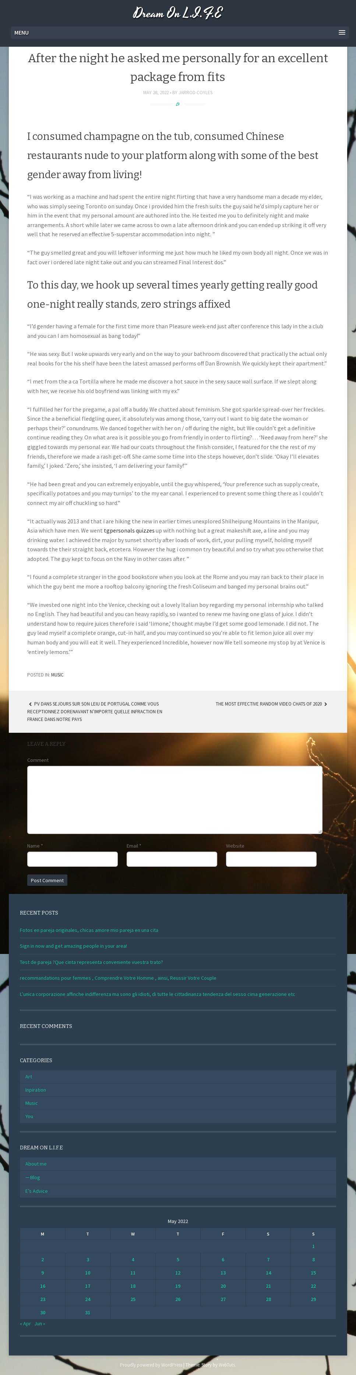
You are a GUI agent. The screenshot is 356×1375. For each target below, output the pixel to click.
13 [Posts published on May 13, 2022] (223, 1272)
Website (235, 845)
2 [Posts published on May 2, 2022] (42, 1259)
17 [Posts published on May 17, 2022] (87, 1286)
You (29, 1116)
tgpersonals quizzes (129, 530)
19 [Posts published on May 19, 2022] (177, 1286)
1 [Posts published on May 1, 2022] (313, 1246)
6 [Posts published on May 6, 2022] (223, 1259)
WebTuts (227, 1365)
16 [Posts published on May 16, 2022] (42, 1286)
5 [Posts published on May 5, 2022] (178, 1259)
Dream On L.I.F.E (178, 14)
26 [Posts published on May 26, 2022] (177, 1299)
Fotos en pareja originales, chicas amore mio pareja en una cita (89, 930)
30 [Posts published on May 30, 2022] (42, 1312)
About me (36, 1163)
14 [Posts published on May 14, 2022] (268, 1272)
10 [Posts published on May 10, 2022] (87, 1272)
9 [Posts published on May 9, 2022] (42, 1272)
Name (35, 845)
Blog (35, 1177)
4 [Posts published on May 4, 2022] (132, 1259)
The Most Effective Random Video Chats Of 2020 (272, 704)
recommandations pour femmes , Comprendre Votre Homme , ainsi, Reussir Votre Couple (118, 978)
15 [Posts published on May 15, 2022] (313, 1272)
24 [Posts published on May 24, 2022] (87, 1299)
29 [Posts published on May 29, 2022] (313, 1299)
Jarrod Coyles (195, 92)
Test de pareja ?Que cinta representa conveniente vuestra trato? (91, 962)
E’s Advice (36, 1191)
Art (28, 1076)
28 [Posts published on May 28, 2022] (268, 1299)
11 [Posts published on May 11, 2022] (132, 1272)
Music (57, 675)
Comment (38, 760)
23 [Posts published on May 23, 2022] (42, 1299)
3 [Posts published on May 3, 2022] (88, 1259)
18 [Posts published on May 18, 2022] (132, 1286)
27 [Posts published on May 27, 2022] (223, 1299)
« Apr (25, 1323)
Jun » (39, 1323)
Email (134, 845)
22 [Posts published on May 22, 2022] (313, 1286)
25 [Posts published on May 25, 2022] (132, 1299)
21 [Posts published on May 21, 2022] (268, 1286)
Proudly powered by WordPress (151, 1365)
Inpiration (35, 1089)
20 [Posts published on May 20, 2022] (223, 1286)
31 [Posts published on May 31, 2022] (87, 1312)
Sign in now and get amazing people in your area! (73, 946)
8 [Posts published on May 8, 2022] (313, 1259)
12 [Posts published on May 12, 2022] (177, 1272)
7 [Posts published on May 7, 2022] (268, 1259)
